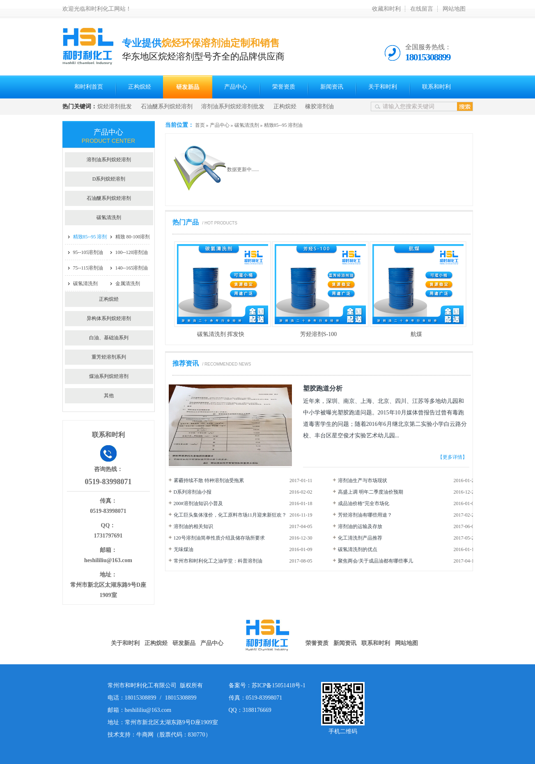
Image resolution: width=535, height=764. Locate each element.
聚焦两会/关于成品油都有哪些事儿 (375, 561)
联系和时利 (436, 87)
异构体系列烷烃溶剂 (109, 318)
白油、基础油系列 (109, 338)
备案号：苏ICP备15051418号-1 (267, 685)
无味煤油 (183, 549)
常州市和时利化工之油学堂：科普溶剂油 (218, 561)
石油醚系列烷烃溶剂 (167, 106)
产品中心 (235, 87)
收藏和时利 (386, 9)
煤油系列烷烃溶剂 (109, 376)
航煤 (416, 334)
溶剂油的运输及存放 (360, 526)
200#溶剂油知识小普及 (198, 503)
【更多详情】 (452, 457)
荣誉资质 (283, 87)
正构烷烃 (139, 87)
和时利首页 (88, 87)
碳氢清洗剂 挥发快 (221, 334)
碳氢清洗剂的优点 (357, 549)
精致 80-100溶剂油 (135, 237)
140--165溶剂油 (131, 268)
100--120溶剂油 (131, 252)
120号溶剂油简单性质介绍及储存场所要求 (219, 538)
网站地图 (454, 9)
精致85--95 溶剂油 (283, 125)
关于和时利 (382, 87)
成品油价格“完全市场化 (363, 503)
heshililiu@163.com (108, 560)
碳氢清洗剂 (246, 125)
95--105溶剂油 (88, 252)
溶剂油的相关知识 (193, 526)
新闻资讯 (331, 87)
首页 (200, 125)
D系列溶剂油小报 (193, 492)
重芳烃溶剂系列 (109, 357)
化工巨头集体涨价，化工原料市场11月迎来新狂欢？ (230, 515)
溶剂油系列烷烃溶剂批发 (232, 106)
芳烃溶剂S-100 (318, 334)
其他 (109, 395)
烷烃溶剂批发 (114, 106)
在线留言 (421, 9)
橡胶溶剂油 (319, 106)
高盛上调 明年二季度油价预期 (370, 492)
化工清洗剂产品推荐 (360, 538)
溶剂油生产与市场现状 (362, 480)
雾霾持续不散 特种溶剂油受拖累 (209, 480)
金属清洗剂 (127, 283)
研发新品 (187, 87)
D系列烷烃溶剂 (109, 179)
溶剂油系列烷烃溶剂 (109, 159)
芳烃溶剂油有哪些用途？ (365, 515)
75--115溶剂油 (88, 268)
